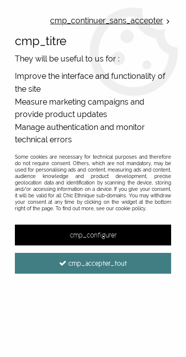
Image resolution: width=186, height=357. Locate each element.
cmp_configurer (93, 235)
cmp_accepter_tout (93, 263)
